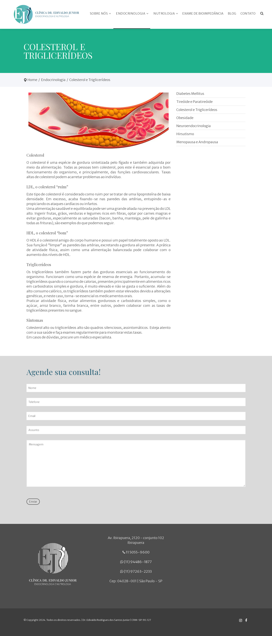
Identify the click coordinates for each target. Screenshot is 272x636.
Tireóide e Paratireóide (194, 101)
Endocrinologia (53, 80)
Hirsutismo (185, 134)
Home (32, 80)
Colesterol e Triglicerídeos (196, 110)
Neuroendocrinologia (193, 126)
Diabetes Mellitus (190, 93)
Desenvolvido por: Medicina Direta (195, 622)
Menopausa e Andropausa (197, 142)
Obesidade (184, 118)
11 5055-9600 (137, 552)
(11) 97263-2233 (138, 571)
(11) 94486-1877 (138, 562)
